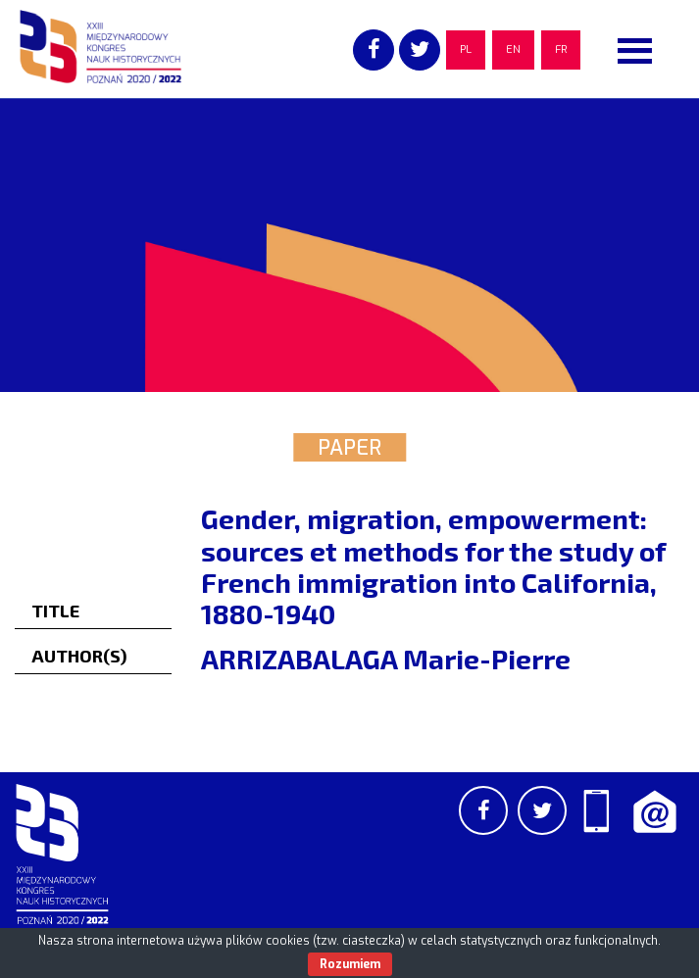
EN (513, 49)
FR (561, 49)
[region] (349, 245)
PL (466, 49)
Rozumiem (350, 964)
